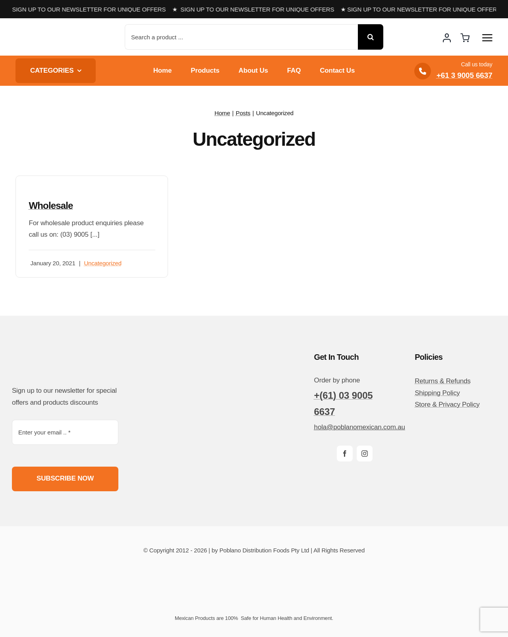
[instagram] (365, 453)
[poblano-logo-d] (45, 30)
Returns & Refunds (443, 381)
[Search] (370, 37)
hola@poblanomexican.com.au (359, 427)
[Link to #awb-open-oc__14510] (487, 37)
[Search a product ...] (241, 37)
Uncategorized (103, 263)
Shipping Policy (437, 393)
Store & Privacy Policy (447, 404)
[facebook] (345, 453)
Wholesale (51, 205)
